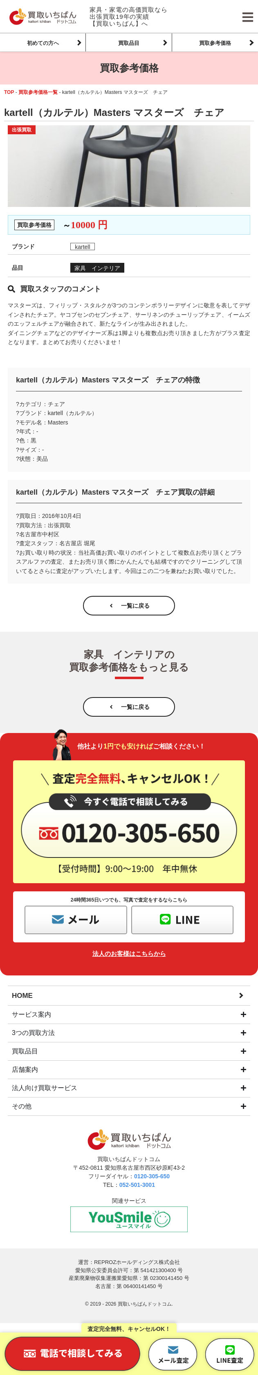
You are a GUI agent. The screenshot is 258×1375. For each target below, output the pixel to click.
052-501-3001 (137, 1185)
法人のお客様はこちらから (129, 953)
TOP (9, 92)
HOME (22, 996)
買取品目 (128, 43)
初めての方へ (43, 43)
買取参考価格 (215, 43)
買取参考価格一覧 (38, 92)
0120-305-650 (152, 1176)
